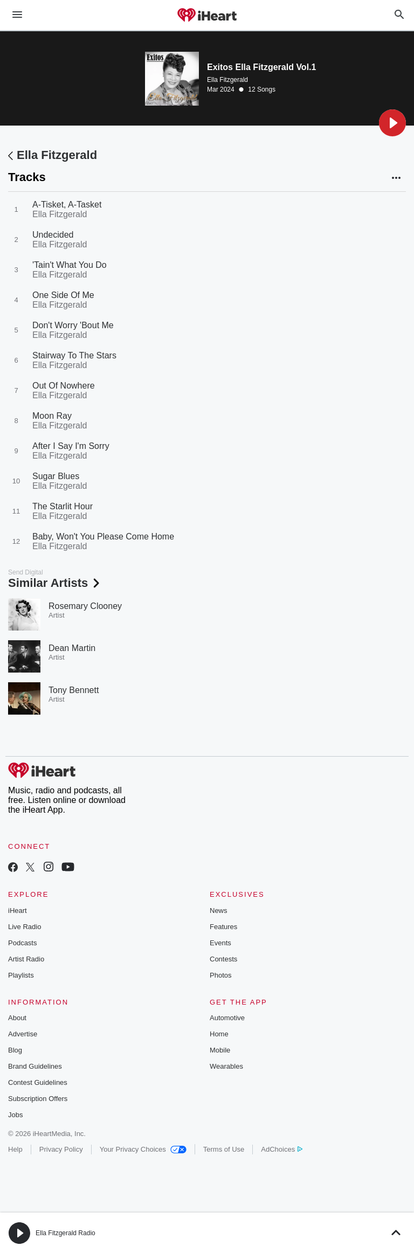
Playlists (21, 975)
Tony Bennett (74, 690)
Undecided (53, 234)
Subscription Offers (37, 1099)
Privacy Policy (61, 1149)
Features (223, 927)
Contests (223, 959)
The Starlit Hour (62, 506)
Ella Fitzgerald (227, 80)
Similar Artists (55, 583)
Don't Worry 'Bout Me (73, 325)
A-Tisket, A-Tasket (66, 204)
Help (15, 1149)
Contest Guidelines (37, 1082)
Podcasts (22, 943)
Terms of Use (224, 1149)
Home (219, 1034)
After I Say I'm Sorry (70, 446)
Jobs (15, 1115)
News (218, 910)
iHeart (17, 910)
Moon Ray (52, 415)
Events (220, 943)
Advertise (22, 1034)
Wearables (226, 1066)
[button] (392, 122)
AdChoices (281, 1149)
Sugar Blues (55, 476)
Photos (220, 975)
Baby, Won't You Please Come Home (103, 536)
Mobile (220, 1050)
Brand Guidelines (35, 1066)
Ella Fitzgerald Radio (65, 1233)
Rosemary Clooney (85, 606)
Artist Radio (26, 959)
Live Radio (24, 927)
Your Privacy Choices (143, 1149)
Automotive (227, 1018)
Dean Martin (72, 648)
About (17, 1018)
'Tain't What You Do (69, 264)
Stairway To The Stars (74, 355)
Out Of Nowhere (63, 385)
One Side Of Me (63, 295)
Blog (15, 1050)
